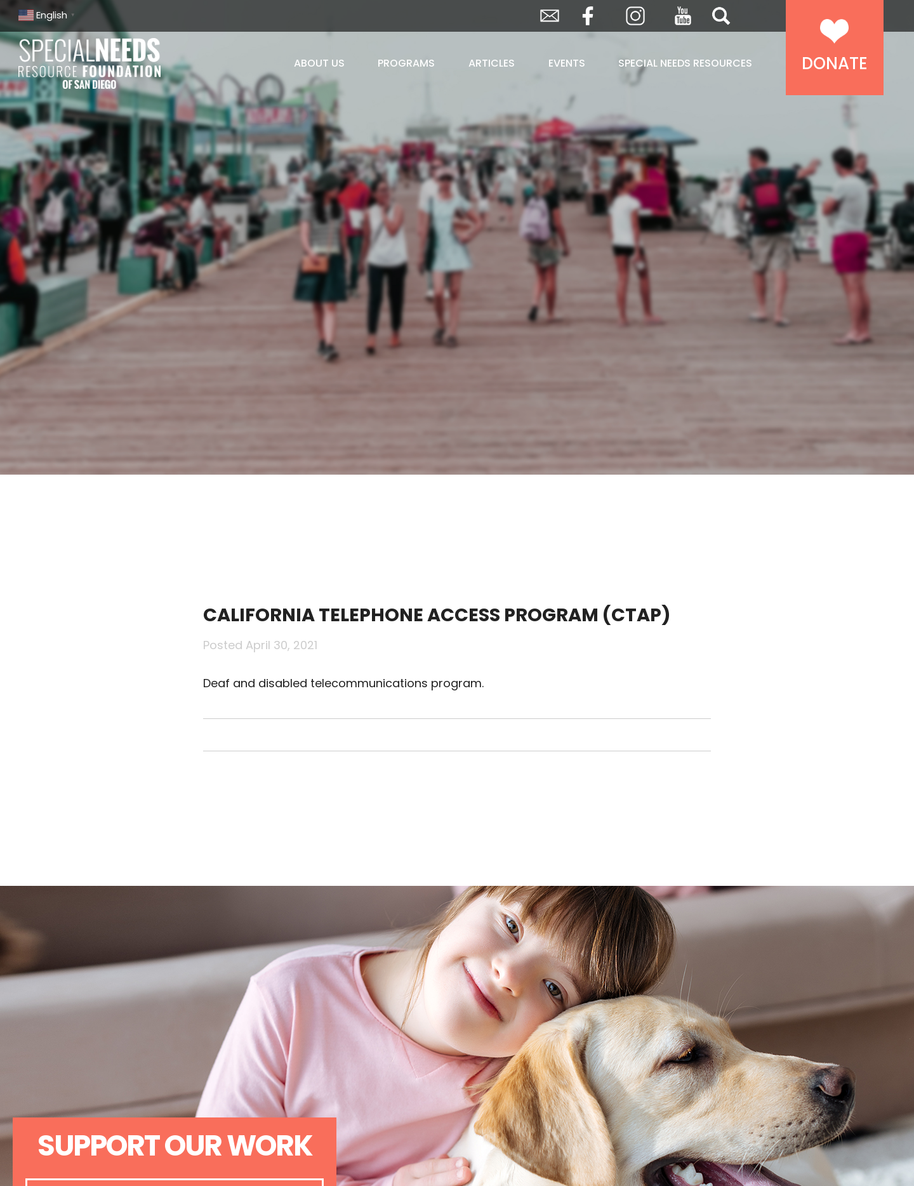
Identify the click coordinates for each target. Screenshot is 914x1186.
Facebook (587, 15)
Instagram (635, 15)
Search (721, 15)
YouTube (682, 15)
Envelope (549, 15)
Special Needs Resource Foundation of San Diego (121, 63)
